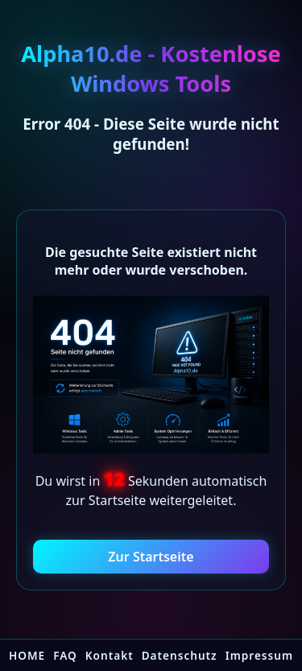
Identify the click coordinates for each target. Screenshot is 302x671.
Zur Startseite (150, 556)
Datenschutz (179, 655)
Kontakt (109, 655)
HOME (27, 655)
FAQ (65, 655)
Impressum (259, 655)
